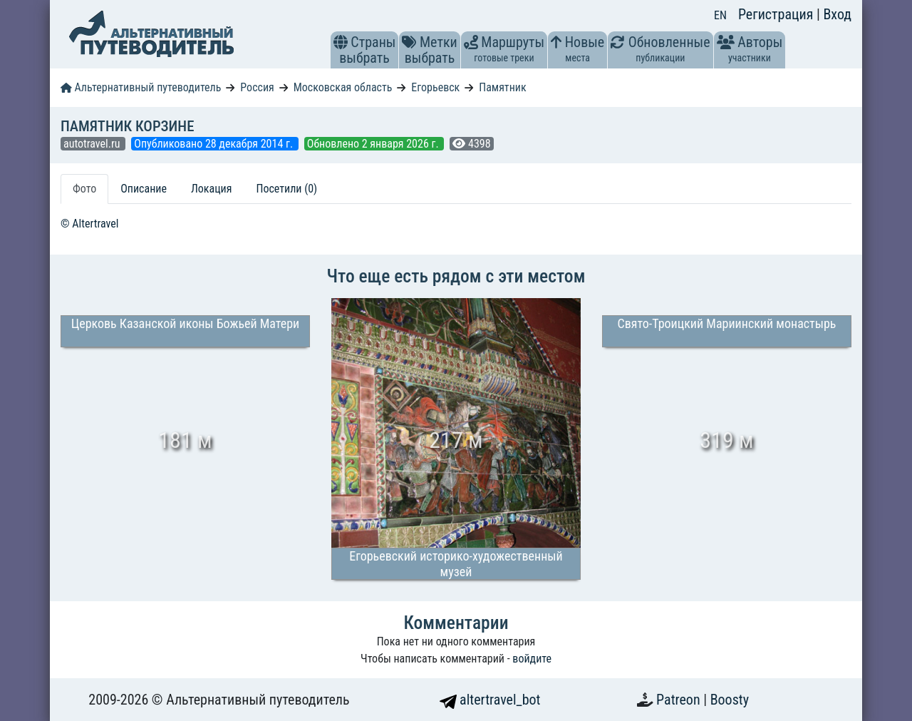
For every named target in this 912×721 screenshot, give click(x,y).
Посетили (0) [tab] (286, 188)
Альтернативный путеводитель (141, 87)
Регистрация (777, 14)
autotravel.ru (93, 143)
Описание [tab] (143, 188)
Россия (257, 87)
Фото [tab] (84, 188)
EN (720, 15)
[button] (340, 42)
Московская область (343, 87)
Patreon (679, 699)
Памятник (502, 87)
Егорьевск (435, 87)
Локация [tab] (211, 188)
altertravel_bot (490, 699)
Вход (837, 14)
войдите (531, 658)
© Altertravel (89, 223)
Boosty (729, 699)
